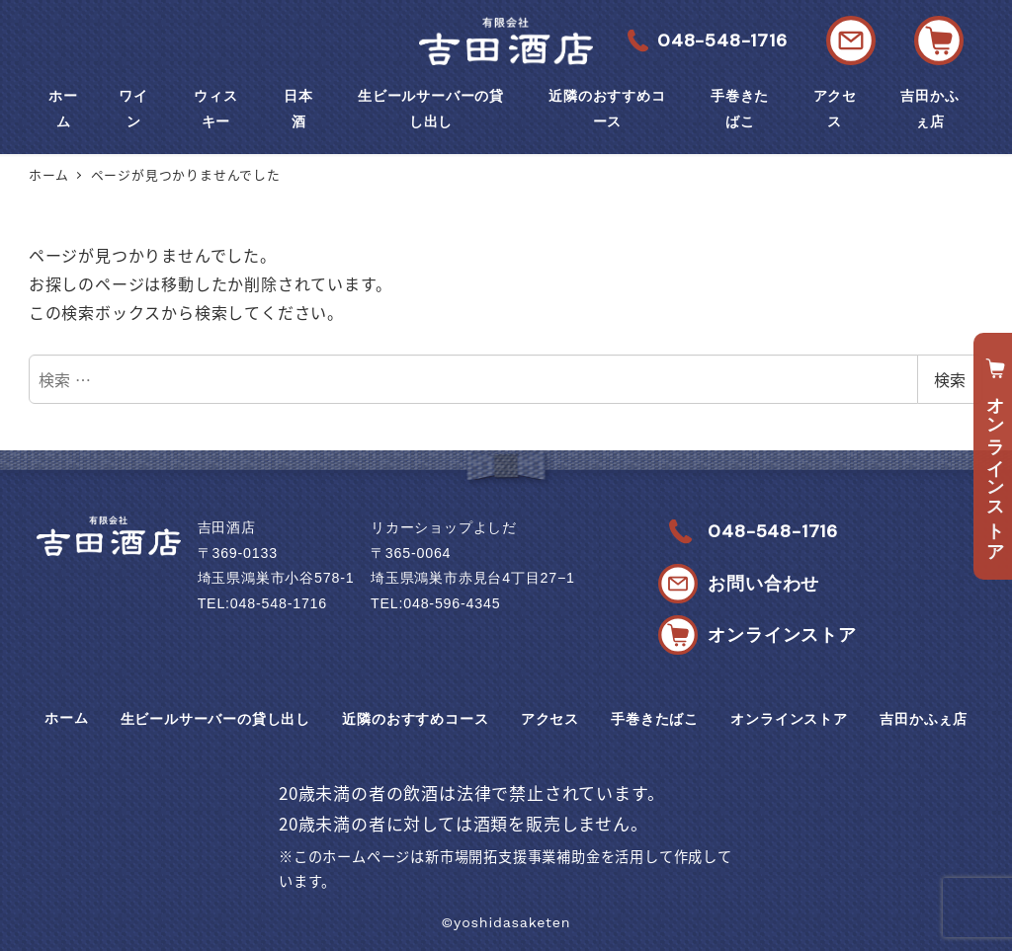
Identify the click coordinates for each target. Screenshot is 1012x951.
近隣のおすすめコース (415, 719)
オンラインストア (788, 719)
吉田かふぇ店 (924, 719)
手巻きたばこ (655, 719)
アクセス (550, 719)
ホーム (66, 718)
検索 (950, 379)
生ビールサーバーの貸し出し (215, 719)
